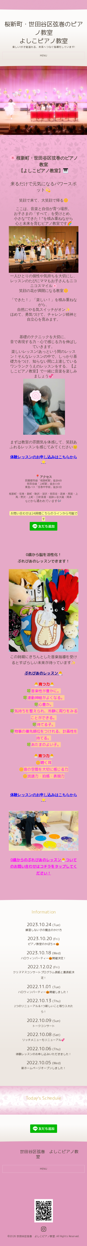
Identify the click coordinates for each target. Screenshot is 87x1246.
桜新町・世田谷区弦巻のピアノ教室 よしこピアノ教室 (43, 32)
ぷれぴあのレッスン (41, 673)
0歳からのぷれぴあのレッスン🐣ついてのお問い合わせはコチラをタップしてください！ (43, 866)
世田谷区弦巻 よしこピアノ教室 (36, 1236)
